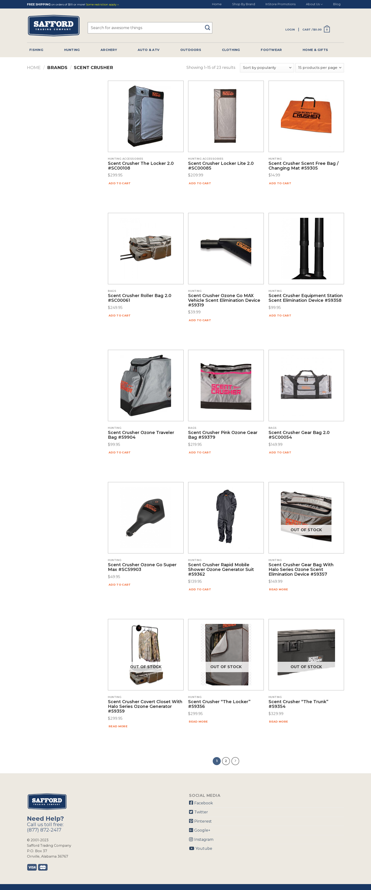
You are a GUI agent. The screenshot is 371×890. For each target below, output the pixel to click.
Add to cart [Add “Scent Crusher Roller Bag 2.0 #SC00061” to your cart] (120, 315)
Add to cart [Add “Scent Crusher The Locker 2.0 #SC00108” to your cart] (120, 183)
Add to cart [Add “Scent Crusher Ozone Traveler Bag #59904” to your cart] (120, 452)
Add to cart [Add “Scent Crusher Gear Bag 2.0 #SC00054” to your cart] (280, 452)
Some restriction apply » (102, 4)
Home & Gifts (315, 50)
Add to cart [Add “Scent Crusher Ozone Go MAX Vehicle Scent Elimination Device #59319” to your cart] (200, 320)
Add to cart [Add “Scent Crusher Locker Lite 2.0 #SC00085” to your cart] (200, 183)
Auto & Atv (149, 50)
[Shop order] (267, 67)
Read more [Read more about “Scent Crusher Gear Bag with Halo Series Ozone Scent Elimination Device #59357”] (278, 589)
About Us (314, 4)
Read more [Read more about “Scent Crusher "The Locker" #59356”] (198, 721)
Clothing (231, 50)
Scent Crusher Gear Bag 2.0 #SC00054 (299, 435)
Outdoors (190, 50)
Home (217, 4)
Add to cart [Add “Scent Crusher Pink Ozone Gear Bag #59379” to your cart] (200, 452)
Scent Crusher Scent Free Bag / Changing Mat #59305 (304, 166)
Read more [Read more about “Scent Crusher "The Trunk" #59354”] (278, 721)
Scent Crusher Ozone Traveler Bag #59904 (141, 435)
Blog (336, 4)
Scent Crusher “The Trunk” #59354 (298, 704)
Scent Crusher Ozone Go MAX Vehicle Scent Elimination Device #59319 (224, 300)
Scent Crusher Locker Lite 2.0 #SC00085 (221, 166)
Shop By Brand (243, 4)
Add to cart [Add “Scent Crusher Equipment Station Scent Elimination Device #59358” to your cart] (280, 315)
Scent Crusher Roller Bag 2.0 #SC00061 (139, 298)
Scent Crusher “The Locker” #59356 (219, 704)
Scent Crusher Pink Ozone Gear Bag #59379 (222, 435)
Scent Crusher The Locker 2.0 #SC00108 (141, 166)
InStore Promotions (280, 4)
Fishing (36, 50)
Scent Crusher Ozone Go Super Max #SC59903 (142, 567)
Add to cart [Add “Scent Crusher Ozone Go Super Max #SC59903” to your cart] (120, 584)
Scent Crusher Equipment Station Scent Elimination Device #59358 (306, 298)
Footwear (271, 50)
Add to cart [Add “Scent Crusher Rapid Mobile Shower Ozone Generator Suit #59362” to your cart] (200, 589)
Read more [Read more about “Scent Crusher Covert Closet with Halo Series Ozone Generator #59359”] (118, 726)
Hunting (72, 50)
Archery (109, 50)
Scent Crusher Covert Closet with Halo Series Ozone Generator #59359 (145, 707)
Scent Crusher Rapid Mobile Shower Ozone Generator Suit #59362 (221, 570)
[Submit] (209, 25)
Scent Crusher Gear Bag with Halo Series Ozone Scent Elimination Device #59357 (301, 570)
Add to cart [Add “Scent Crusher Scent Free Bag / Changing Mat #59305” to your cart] (280, 183)
